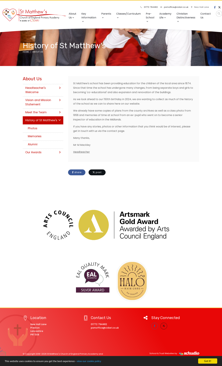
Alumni (32, 144)
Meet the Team (43, 112)
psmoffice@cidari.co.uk (174, 7)
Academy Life (165, 15)
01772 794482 (149, 7)
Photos (32, 128)
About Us (72, 15)
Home (26, 51)
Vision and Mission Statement (43, 102)
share (76, 172)
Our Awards (43, 152)
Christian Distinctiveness (186, 17)
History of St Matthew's (43, 120)
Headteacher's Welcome (43, 90)
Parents (106, 15)
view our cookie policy (89, 361)
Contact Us (205, 15)
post (97, 172)
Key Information (88, 17)
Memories (35, 136)
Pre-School (150, 17)
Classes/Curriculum (128, 15)
